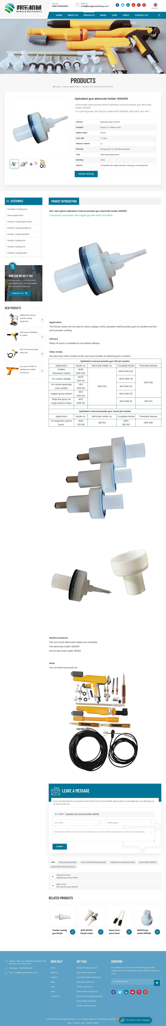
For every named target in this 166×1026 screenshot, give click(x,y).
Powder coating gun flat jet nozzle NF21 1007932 (59, 932)
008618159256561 (25, 968)
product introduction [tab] (64, 201)
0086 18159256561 (60, 6)
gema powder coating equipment (90, 996)
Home (59, 15)
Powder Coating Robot (17, 253)
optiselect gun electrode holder (122, 862)
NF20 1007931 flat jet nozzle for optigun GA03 (87, 932)
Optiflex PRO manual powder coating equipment (27, 318)
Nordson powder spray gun (87, 968)
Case (114, 15)
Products (89, 15)
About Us (73, 15)
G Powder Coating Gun (17, 209)
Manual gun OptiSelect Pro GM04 (28, 334)
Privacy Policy (92, 1023)
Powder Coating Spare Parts (19, 221)
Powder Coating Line (16, 246)
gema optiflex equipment (86, 1001)
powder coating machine (86, 1006)
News (103, 15)
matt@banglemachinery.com (95, 6)
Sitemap (77, 1023)
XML (83, 1023)
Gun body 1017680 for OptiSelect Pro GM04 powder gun (28, 369)
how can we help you (21, 276)
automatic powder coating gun (89, 977)
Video (126, 15)
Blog (69, 1023)
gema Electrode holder (67, 862)
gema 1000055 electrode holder (93, 862)
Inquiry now (84, 173)
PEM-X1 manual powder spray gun (29, 351)
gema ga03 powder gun (86, 972)
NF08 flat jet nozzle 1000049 (144, 932)
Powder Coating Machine (18, 234)
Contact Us (141, 15)
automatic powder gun (85, 982)
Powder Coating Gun (16, 240)
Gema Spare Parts (15, 215)
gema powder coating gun (87, 991)
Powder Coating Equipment (19, 228)
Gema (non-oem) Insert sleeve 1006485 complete (116, 932)
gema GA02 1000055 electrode (63, 867)
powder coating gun (85, 987)
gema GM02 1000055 (147, 862)
